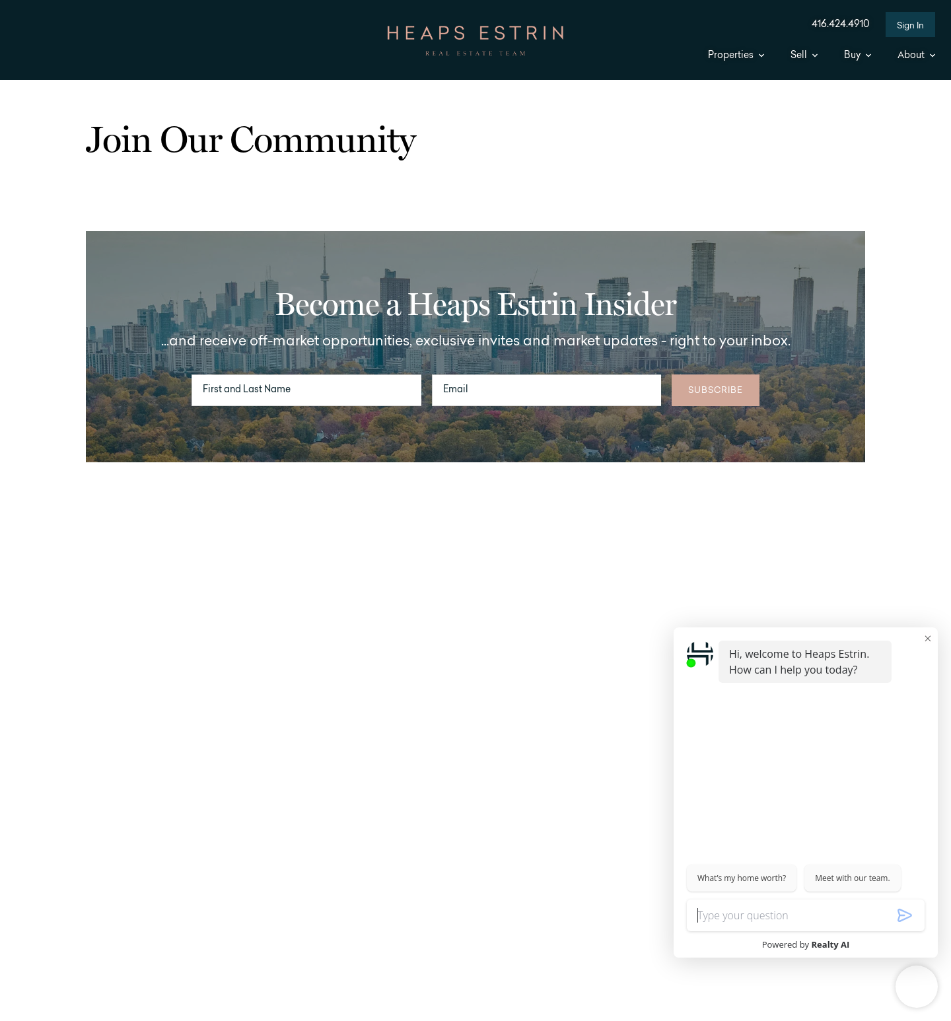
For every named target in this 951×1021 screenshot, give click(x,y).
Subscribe (715, 390)
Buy (857, 56)
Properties (736, 56)
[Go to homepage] (475, 41)
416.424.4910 (841, 25)
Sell (804, 56)
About (916, 56)
